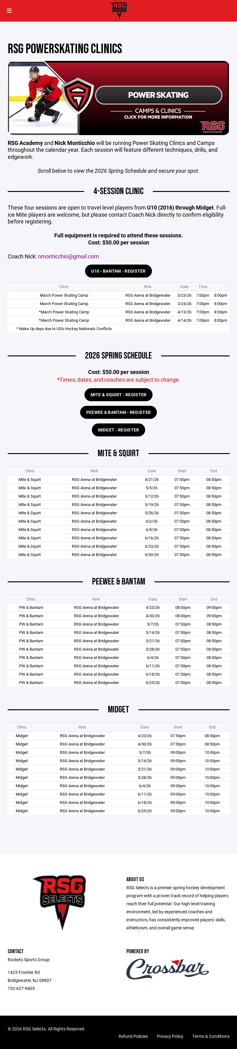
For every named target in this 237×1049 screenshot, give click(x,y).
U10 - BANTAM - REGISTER (118, 271)
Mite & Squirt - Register (119, 394)
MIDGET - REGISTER (118, 430)
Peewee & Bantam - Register (118, 412)
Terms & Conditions (211, 1036)
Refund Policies (133, 1036)
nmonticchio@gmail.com (68, 256)
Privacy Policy (170, 1036)
